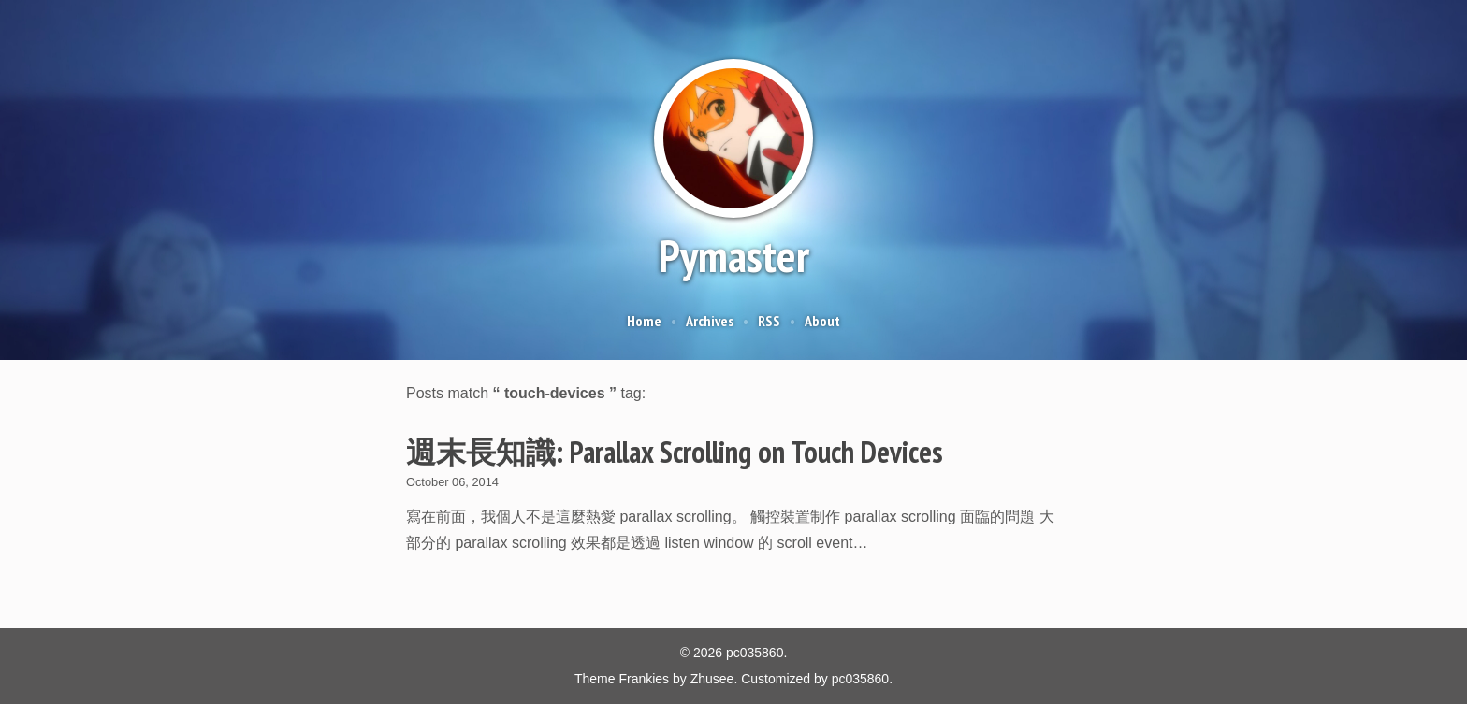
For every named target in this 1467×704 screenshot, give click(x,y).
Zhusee (712, 678)
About (822, 320)
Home (644, 320)
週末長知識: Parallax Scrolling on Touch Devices (674, 451)
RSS (769, 320)
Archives (710, 320)
